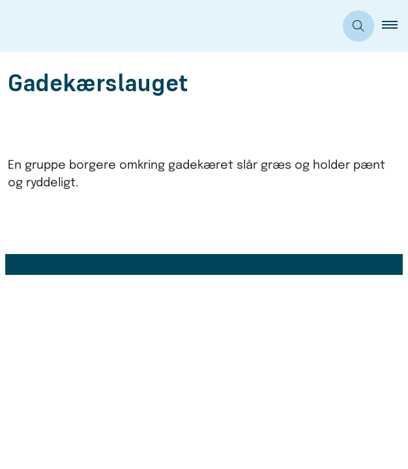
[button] (395, 26)
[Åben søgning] (358, 26)
